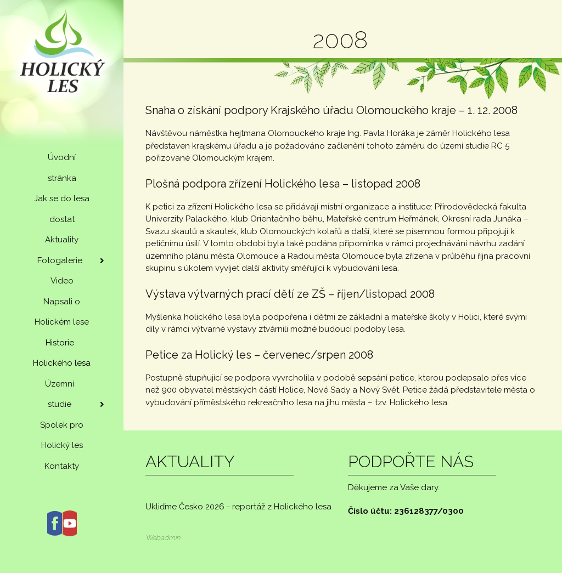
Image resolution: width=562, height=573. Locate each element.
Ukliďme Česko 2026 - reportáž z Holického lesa (238, 507)
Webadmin (162, 538)
